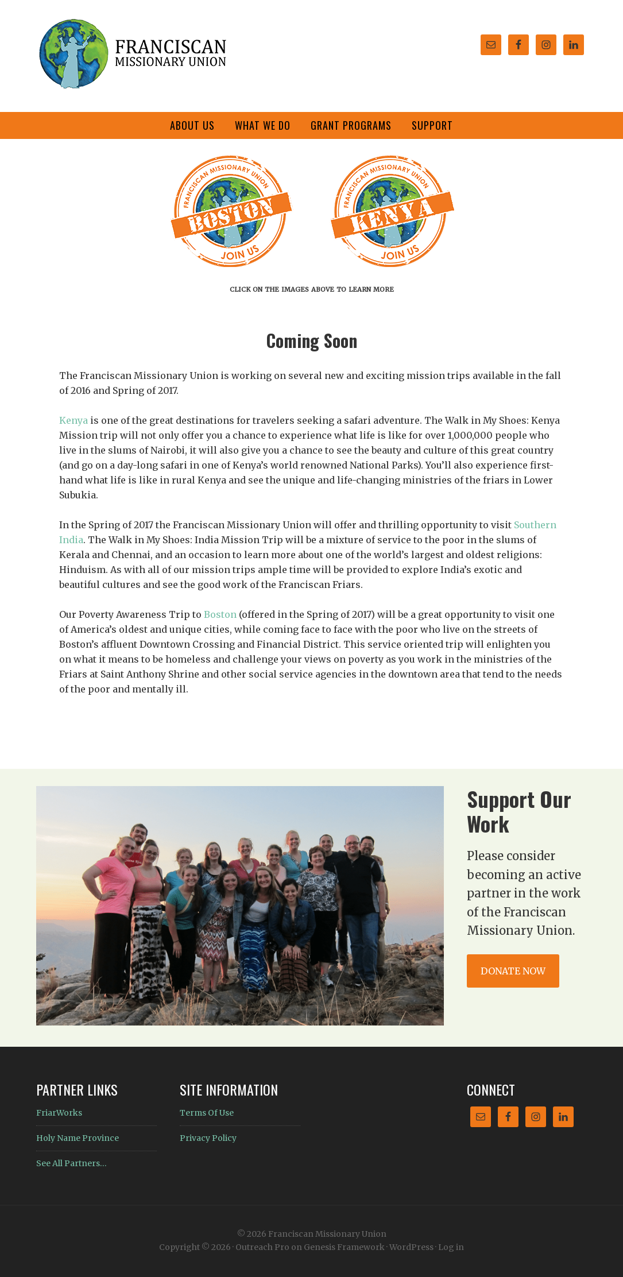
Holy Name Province (77, 1138)
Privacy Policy (208, 1138)
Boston (220, 614)
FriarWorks (59, 1113)
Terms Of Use (207, 1113)
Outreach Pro (262, 1247)
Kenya (73, 420)
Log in (451, 1247)
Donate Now (513, 971)
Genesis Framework (344, 1247)
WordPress (411, 1247)
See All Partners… (71, 1163)
